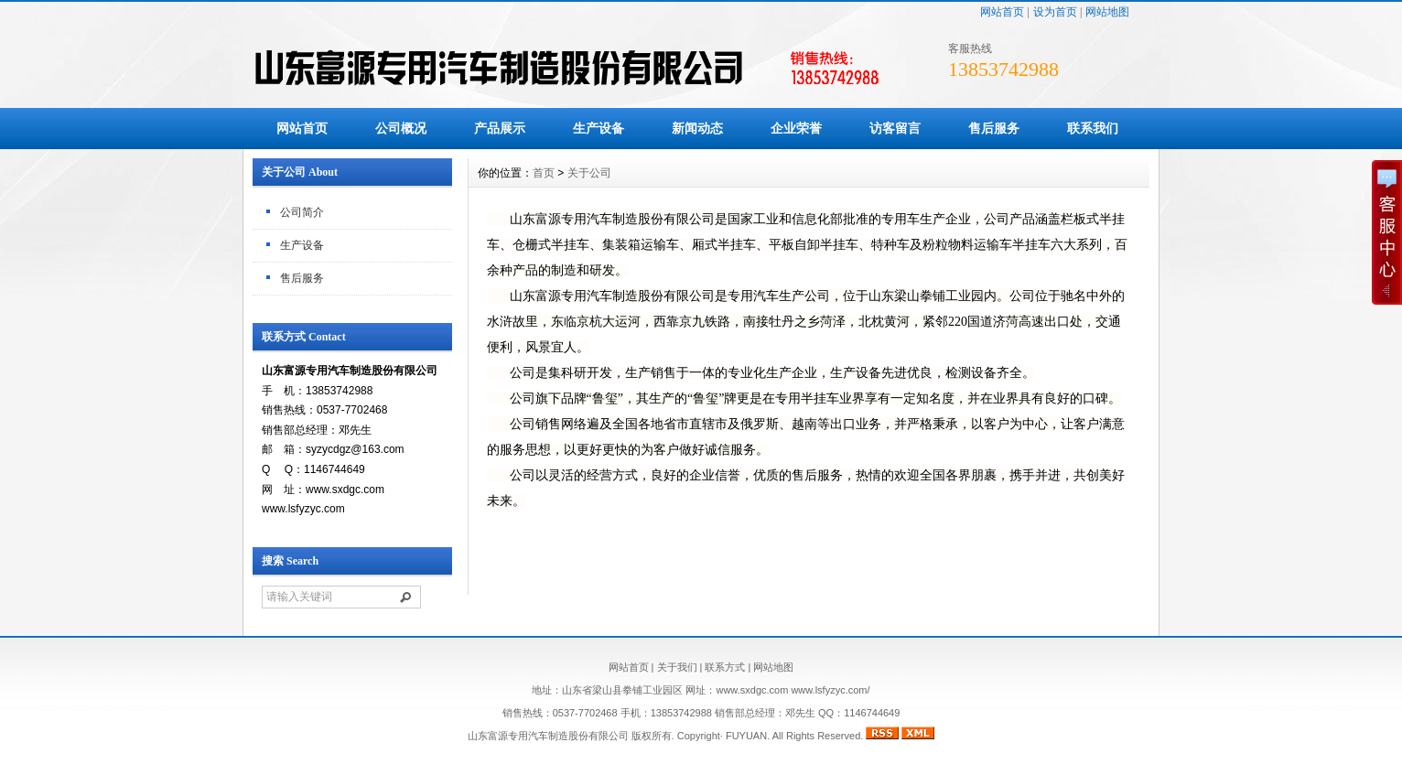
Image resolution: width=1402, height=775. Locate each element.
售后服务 (993, 128)
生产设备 (598, 128)
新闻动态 (697, 128)
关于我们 (677, 667)
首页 (544, 173)
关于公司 (589, 173)
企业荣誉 (796, 128)
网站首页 (1002, 11)
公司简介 (302, 212)
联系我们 (1092, 128)
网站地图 (1107, 11)
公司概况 (400, 128)
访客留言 (895, 128)
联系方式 (725, 667)
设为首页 (1055, 11)
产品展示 (499, 128)
